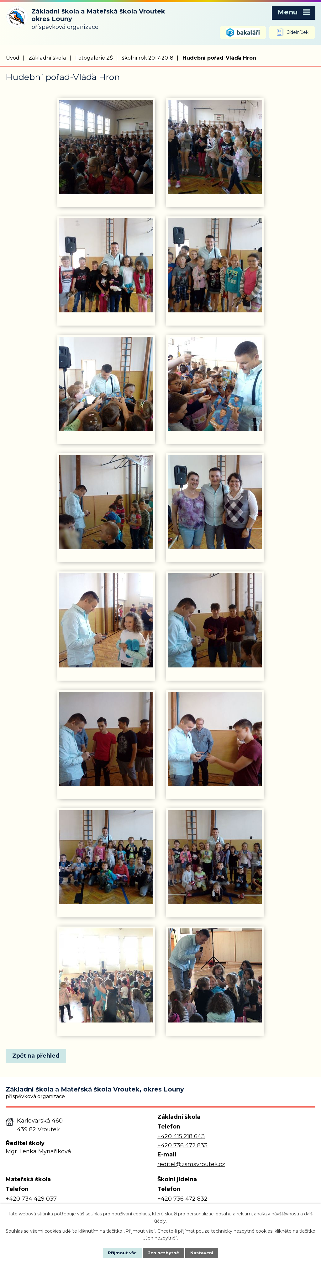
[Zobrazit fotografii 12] (215, 739)
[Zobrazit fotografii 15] (106, 976)
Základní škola (47, 58)
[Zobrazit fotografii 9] (106, 621)
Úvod (12, 58)
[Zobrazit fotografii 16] (215, 976)
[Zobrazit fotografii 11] (106, 739)
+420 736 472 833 (182, 1145)
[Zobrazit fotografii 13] (106, 857)
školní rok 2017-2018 (147, 58)
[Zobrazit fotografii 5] (106, 384)
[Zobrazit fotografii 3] (106, 266)
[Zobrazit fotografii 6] (215, 384)
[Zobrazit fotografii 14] (215, 857)
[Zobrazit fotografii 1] (106, 147)
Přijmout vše (118, 1252)
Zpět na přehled (37, 1056)
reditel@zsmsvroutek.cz (191, 1164)
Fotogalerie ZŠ (94, 58)
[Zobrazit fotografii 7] (106, 502)
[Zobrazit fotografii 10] (215, 621)
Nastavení (206, 1252)
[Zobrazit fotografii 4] (215, 266)
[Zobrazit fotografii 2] (215, 147)
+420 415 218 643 (181, 1136)
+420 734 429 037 (31, 1199)
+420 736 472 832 (182, 1199)
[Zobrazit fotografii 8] (215, 502)
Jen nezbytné (163, 1252)
